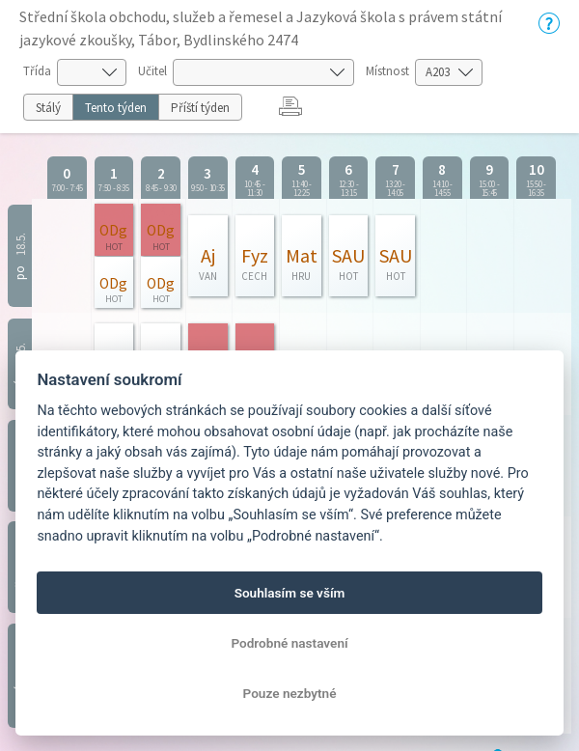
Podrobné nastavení (289, 643)
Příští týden (200, 107)
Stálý (48, 107)
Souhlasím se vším (289, 592)
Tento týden (116, 107)
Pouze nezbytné (290, 693)
